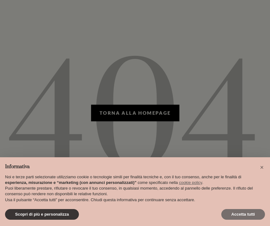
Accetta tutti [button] (243, 214)
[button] (262, 167)
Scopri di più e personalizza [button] (42, 214)
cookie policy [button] (190, 182)
